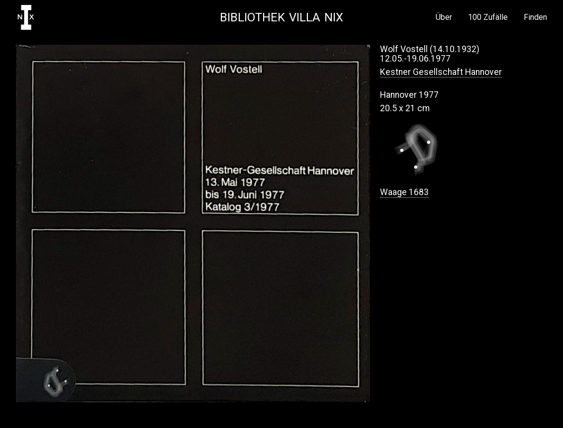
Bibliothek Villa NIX (281, 17)
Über (444, 17)
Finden (535, 17)
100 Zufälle (488, 17)
